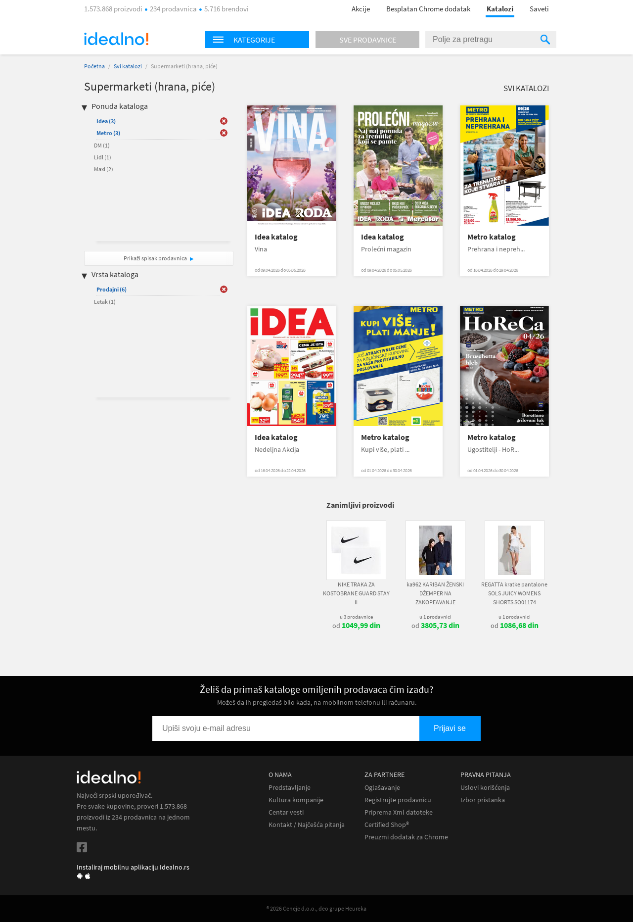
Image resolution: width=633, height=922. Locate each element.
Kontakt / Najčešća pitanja (307, 825)
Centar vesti (286, 812)
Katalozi (500, 8)
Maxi (103, 169)
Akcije (361, 8)
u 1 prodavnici (435, 616)
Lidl (102, 157)
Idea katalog (276, 237)
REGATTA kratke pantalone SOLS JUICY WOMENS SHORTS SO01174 (514, 593)
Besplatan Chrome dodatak (428, 8)
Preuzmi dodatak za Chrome (406, 837)
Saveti (539, 8)
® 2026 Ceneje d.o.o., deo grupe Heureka (316, 908)
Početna (94, 66)
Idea (106, 121)
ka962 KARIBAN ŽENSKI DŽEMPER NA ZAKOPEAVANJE (435, 593)
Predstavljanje (290, 787)
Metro (108, 133)
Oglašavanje (382, 787)
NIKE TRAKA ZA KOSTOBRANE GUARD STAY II (356, 593)
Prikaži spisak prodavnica (155, 258)
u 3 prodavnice (356, 616)
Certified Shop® (386, 825)
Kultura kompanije (296, 800)
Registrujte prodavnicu (397, 800)
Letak (105, 301)
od (356, 625)
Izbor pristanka (482, 800)
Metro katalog (491, 237)
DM (102, 145)
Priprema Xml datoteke (398, 812)
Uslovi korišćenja (485, 787)
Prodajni (111, 289)
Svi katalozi (128, 66)
